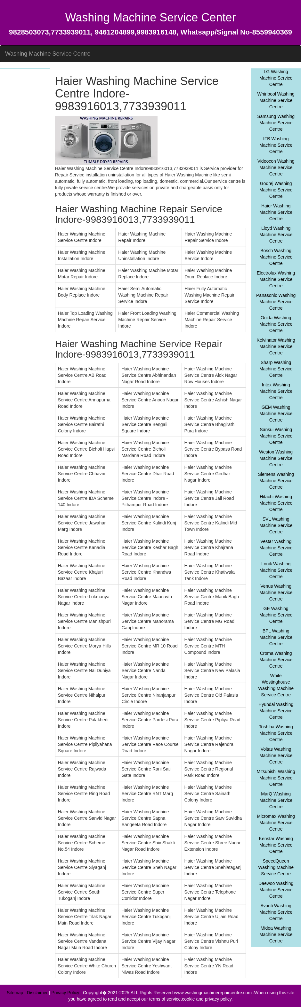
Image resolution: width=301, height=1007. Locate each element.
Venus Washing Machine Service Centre (276, 592)
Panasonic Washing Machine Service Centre (276, 302)
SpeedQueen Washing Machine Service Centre (276, 867)
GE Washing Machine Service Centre (276, 615)
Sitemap (15, 992)
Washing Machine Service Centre (47, 53)
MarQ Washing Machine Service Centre (276, 800)
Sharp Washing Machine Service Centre (276, 369)
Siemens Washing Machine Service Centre (276, 481)
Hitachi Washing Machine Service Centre (276, 503)
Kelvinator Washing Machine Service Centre (276, 346)
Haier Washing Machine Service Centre (276, 212)
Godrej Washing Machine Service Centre (276, 190)
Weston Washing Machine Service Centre (276, 458)
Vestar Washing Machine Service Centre (276, 548)
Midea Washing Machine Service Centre (276, 934)
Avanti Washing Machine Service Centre (276, 912)
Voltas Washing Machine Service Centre (276, 755)
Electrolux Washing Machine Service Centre (276, 279)
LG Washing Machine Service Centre (276, 78)
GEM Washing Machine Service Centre (276, 413)
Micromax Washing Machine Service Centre (276, 823)
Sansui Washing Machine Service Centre (276, 436)
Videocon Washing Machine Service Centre (276, 167)
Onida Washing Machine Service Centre (276, 324)
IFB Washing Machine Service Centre (276, 145)
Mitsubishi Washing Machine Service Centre (276, 778)
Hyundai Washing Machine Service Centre (275, 711)
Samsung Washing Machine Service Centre (276, 123)
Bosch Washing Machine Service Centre (276, 257)
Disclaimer (37, 992)
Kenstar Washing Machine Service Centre (276, 845)
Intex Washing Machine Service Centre (276, 391)
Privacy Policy (65, 992)
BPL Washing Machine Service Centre (276, 637)
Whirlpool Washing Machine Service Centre (276, 100)
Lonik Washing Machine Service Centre (276, 570)
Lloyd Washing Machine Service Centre (276, 235)
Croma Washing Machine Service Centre (276, 660)
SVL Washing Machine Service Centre (276, 525)
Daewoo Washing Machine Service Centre (275, 890)
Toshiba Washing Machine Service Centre (276, 733)
